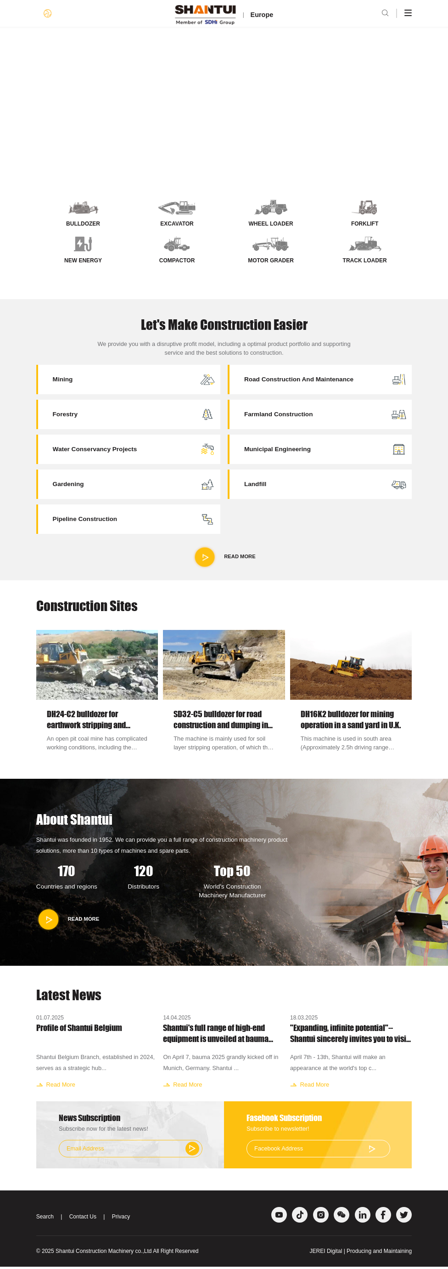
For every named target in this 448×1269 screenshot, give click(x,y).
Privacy (121, 1219)
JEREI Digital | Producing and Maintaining (361, 1253)
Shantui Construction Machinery (95, 1253)
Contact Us (82, 1219)
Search (45, 1219)
